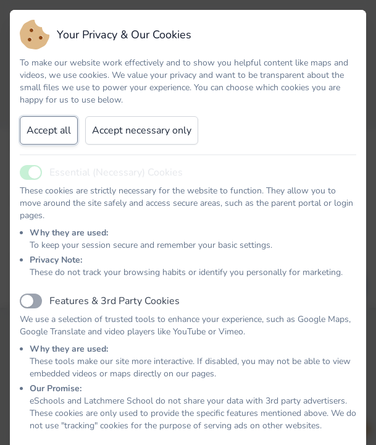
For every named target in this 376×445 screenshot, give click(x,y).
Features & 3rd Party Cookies (114, 301)
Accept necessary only (141, 130)
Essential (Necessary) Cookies (116, 172)
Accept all (49, 130)
